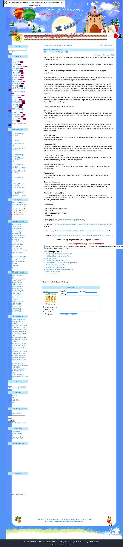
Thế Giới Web (12, 83)
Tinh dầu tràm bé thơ (14, 246)
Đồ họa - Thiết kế (13, 95)
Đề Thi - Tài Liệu (13, 115)
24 (11, 214)
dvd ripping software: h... (16, 298)
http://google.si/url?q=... (15, 283)
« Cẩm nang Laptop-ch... (51, 45)
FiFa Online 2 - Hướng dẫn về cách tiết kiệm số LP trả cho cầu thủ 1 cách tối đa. (17, 331)
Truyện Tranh (12, 73)
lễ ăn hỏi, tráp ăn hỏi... (15, 233)
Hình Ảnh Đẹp (12, 77)
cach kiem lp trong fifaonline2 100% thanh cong (17, 369)
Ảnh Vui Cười (12, 75)
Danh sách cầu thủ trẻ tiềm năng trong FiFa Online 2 (16, 320)
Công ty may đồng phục (15, 231)
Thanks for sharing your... (16, 286)
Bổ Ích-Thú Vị (12, 105)
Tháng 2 (16, 148)
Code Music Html (13, 101)
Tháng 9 (10, 159)
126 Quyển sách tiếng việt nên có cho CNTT (59, 254)
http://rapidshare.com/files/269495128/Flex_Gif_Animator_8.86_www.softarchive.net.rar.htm (83, 235)
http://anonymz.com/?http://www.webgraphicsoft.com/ (68, 220)
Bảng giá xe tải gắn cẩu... (16, 242)
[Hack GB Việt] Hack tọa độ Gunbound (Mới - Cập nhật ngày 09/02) (16, 357)
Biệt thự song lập (13, 240)
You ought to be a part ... (16, 288)
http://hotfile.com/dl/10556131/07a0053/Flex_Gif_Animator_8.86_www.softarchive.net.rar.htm (80, 231)
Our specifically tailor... (15, 281)
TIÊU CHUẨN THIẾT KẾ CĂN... (18, 251)
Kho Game (11, 107)
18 (14, 212)
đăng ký (50, 2)
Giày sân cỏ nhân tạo (15, 248)
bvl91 (65, 52)
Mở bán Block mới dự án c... (17, 235)
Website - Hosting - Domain (16, 91)
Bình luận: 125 (12, 397)
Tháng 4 (10, 140)
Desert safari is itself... (15, 294)
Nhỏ (112, 55)
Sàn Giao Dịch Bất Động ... (16, 261)
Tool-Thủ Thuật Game (15, 109)
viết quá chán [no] (13, 300)
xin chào (11, 277)
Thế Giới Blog (12, 86)
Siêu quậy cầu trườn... (15, 306)
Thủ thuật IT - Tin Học (15, 88)
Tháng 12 (17, 135)
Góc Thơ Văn (12, 68)
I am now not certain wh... (16, 290)
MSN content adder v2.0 (53, 271)
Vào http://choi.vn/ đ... (15, 308)
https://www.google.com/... (16, 279)
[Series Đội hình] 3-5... (15, 304)
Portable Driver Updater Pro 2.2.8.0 (57, 260)
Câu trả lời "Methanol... (15, 275)
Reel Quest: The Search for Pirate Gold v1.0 (59, 269)
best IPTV (11, 267)
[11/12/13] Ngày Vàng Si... (16, 302)
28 (22, 214)
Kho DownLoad (13, 81)
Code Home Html (13, 103)
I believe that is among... (15, 284)
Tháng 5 (16, 156)
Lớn (100, 55)
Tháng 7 (10, 134)
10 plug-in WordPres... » (106, 45)
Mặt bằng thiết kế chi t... (15, 224)
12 (16, 210)
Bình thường (106, 55)
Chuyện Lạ (11, 64)
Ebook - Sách (12, 116)
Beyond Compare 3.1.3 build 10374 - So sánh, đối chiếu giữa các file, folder (17, 345)
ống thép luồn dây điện (15, 244)
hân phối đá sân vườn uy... (16, 237)
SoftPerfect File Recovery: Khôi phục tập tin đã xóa (61, 263)
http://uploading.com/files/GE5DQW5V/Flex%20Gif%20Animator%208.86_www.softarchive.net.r (83, 224)
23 (8, 214)
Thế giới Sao (12, 79)
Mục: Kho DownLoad (65, 45)
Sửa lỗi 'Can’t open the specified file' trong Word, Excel (18, 364)
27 (20, 214)
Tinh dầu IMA (12, 263)
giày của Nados (13, 265)
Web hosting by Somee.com (61, 545)
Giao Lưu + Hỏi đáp (14, 119)
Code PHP (11, 99)
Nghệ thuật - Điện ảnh (15, 66)
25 (14, 214)
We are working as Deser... (16, 292)
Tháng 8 (16, 134)
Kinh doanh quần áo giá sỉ (16, 259)
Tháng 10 (22, 134)
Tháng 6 (10, 158)
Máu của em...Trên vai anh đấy (55, 267)
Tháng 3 (21, 155)
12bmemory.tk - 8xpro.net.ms (70, 519)
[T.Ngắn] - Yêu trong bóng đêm (55, 265)
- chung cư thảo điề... (15, 296)
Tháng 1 (10, 143)
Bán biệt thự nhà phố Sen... (16, 229)
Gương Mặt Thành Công (16, 123)
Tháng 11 (11, 135)
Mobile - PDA (12, 112)
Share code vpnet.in (52, 274)
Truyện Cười (12, 71)
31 (11, 216)
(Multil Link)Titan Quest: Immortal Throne (58, 256)
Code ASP (11, 97)
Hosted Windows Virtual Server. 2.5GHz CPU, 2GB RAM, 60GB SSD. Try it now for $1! (61, 542)
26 (16, 214)
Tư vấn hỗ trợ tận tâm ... (15, 226)
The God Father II (51, 258)
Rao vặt (10, 121)
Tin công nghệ (12, 62)
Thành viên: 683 (13, 399)
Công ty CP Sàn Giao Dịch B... (17, 257)
